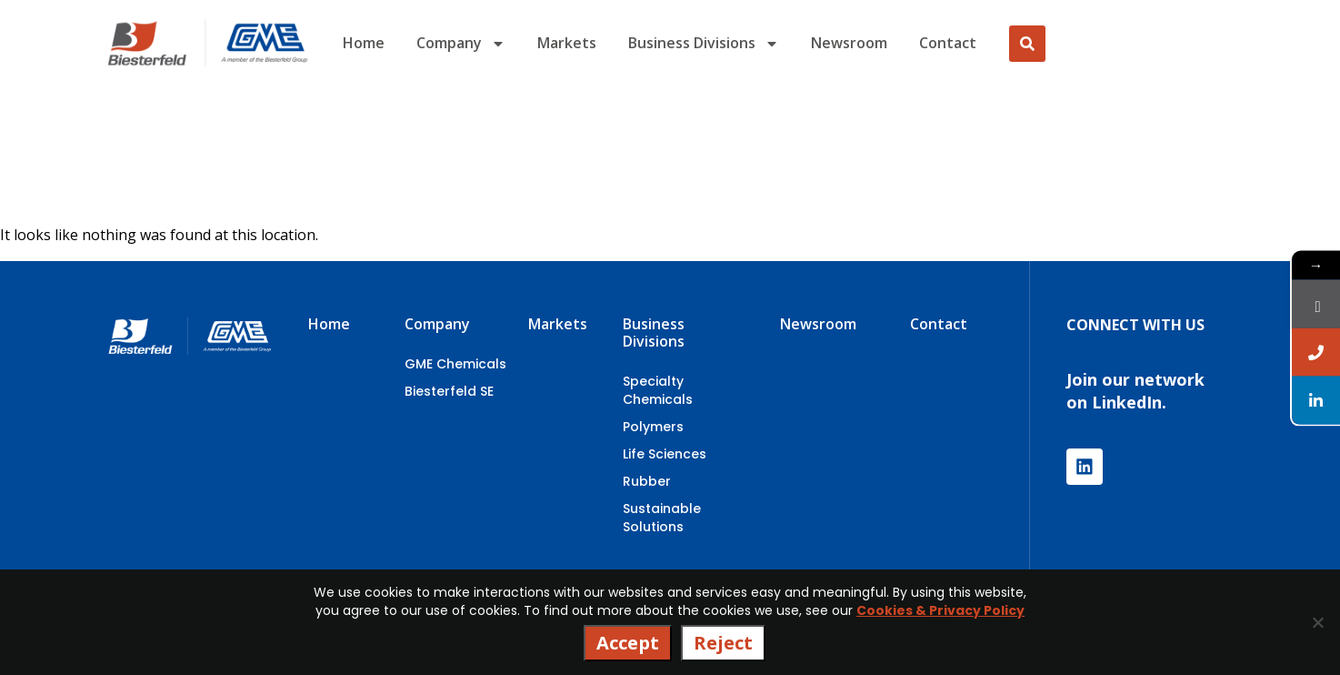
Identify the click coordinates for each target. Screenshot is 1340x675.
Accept (627, 642)
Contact (947, 43)
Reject (723, 642)
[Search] (1027, 43)
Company (460, 43)
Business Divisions (703, 43)
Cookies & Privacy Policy (940, 610)
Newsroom (849, 43)
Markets (566, 43)
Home (364, 43)
